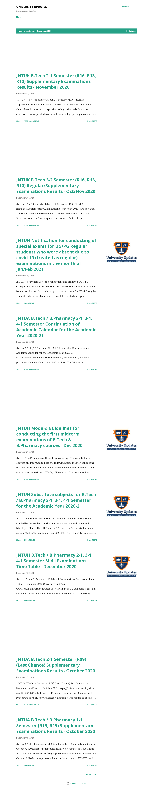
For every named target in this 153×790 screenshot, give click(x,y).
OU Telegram (78, 17)
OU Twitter (113, 17)
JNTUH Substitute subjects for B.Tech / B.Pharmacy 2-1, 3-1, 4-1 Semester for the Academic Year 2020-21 (56, 500)
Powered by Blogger (76, 783)
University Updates (31, 7)
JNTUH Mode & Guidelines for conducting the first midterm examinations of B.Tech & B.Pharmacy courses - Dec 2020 (49, 436)
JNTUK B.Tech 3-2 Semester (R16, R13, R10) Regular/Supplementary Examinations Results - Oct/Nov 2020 (56, 185)
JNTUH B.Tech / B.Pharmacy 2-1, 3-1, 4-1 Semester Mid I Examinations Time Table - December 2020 (54, 560)
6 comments (29, 600)
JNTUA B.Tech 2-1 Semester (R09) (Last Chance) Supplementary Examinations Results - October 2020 (55, 665)
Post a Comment (31, 121)
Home (18, 17)
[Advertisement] (71, 56)
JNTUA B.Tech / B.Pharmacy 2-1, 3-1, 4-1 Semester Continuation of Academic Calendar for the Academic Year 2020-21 (56, 326)
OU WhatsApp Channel (37, 17)
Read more (92, 121)
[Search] (125, 6)
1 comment (29, 303)
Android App (96, 17)
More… (128, 17)
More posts (91, 774)
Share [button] (19, 121)
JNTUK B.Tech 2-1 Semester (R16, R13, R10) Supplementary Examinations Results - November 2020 (56, 81)
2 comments (29, 540)
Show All (131, 31)
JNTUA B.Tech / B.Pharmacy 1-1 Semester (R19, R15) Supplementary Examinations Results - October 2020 (55, 725)
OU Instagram (60, 17)
